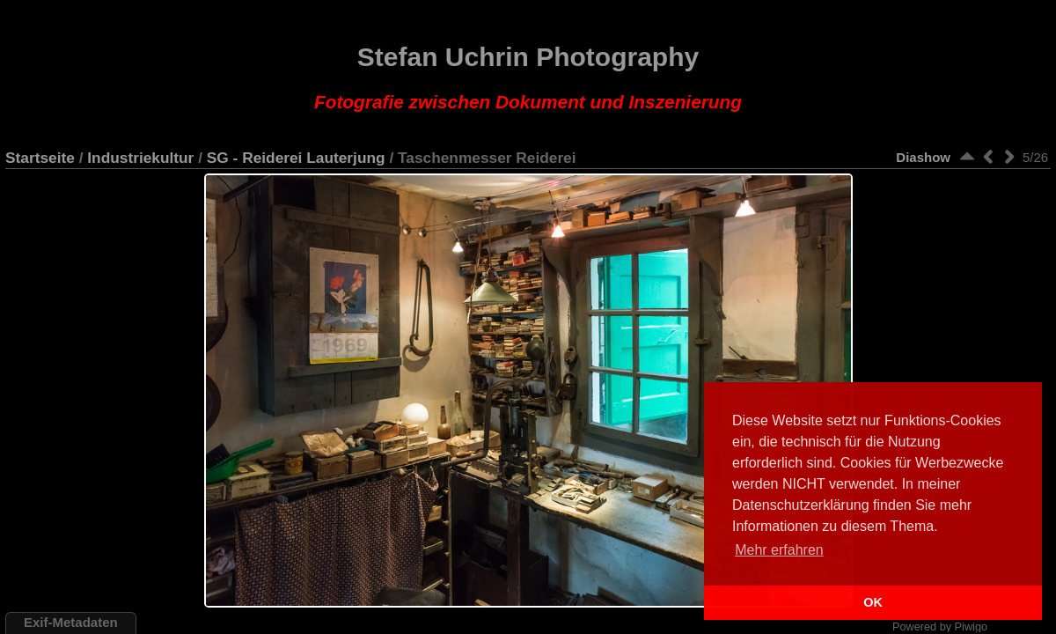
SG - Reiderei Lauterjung (296, 157)
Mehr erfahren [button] (779, 549)
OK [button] (873, 602)
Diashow (923, 157)
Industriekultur (140, 157)
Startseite (40, 157)
